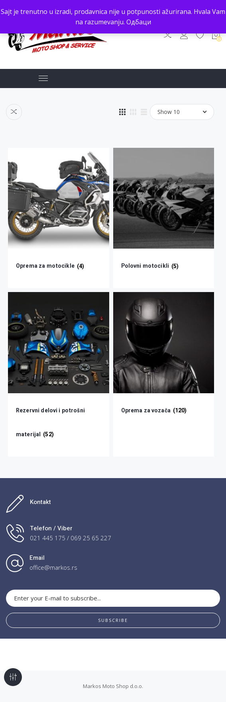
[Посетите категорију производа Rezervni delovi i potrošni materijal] (58, 374)
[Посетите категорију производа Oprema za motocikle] (58, 218)
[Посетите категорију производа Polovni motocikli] (163, 218)
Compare (14, 112)
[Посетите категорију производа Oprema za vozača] (163, 362)
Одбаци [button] (138, 22)
